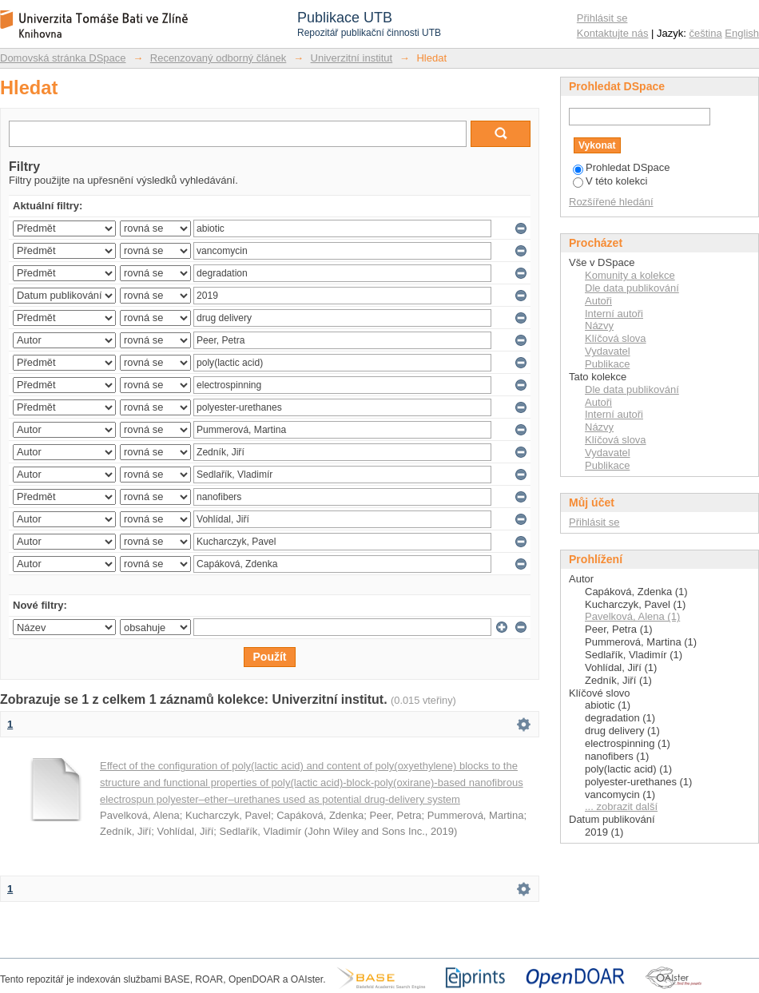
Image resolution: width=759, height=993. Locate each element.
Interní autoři (614, 314)
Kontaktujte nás (613, 33)
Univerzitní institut (352, 58)
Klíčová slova (615, 338)
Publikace (607, 364)
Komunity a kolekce (630, 275)
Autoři (598, 301)
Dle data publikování (632, 288)
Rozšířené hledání (611, 202)
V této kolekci (610, 181)
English (742, 33)
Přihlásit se (602, 18)
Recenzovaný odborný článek (218, 58)
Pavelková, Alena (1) (632, 616)
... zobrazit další (621, 806)
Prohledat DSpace (621, 167)
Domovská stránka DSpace (63, 58)
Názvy (599, 326)
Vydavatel (607, 351)
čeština (705, 33)
